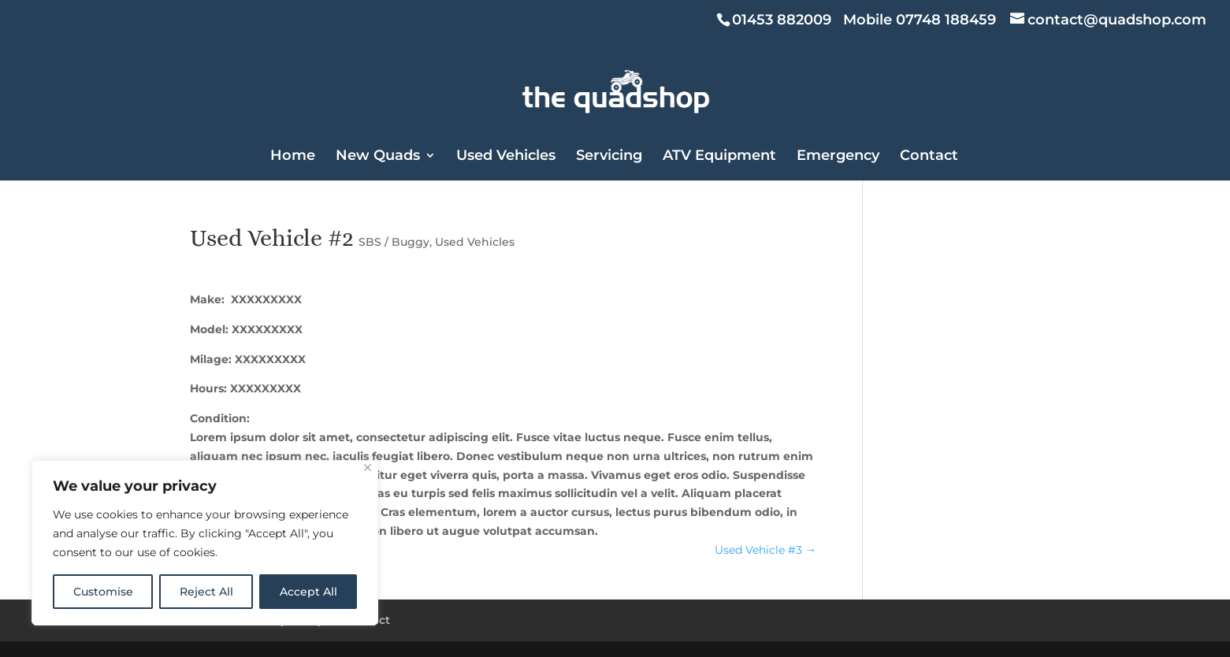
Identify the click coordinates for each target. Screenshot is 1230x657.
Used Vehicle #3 (765, 550)
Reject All (206, 592)
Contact (929, 157)
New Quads (378, 157)
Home (292, 157)
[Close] (367, 467)
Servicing (609, 157)
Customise (103, 592)
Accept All (308, 592)
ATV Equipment (719, 157)
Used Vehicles (506, 157)
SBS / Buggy (394, 242)
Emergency (838, 157)
